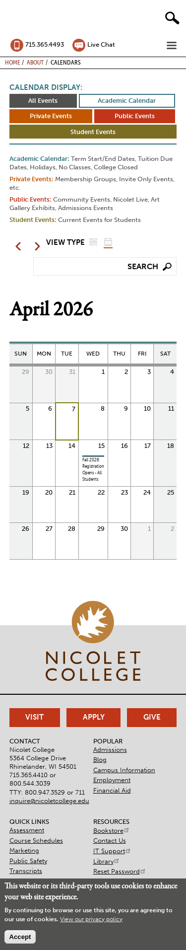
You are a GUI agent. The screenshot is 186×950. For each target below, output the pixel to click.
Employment (111, 780)
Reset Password (119, 871)
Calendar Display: (45, 87)
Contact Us (109, 840)
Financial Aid (112, 790)
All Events (43, 100)
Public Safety (28, 861)
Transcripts (25, 871)
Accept (20, 937)
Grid (108, 241)
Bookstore (111, 830)
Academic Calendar (127, 100)
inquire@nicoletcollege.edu (49, 800)
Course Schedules (36, 840)
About (35, 62)
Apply (94, 717)
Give (152, 717)
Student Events (93, 132)
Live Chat (101, 44)
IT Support (112, 851)
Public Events (135, 116)
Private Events (51, 116)
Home (12, 62)
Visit (34, 717)
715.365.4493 (44, 44)
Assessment (26, 830)
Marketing (24, 850)
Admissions (110, 749)
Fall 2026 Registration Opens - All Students (93, 469)
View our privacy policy (91, 919)
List (93, 241)
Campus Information (124, 770)
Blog (100, 759)
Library (106, 861)
